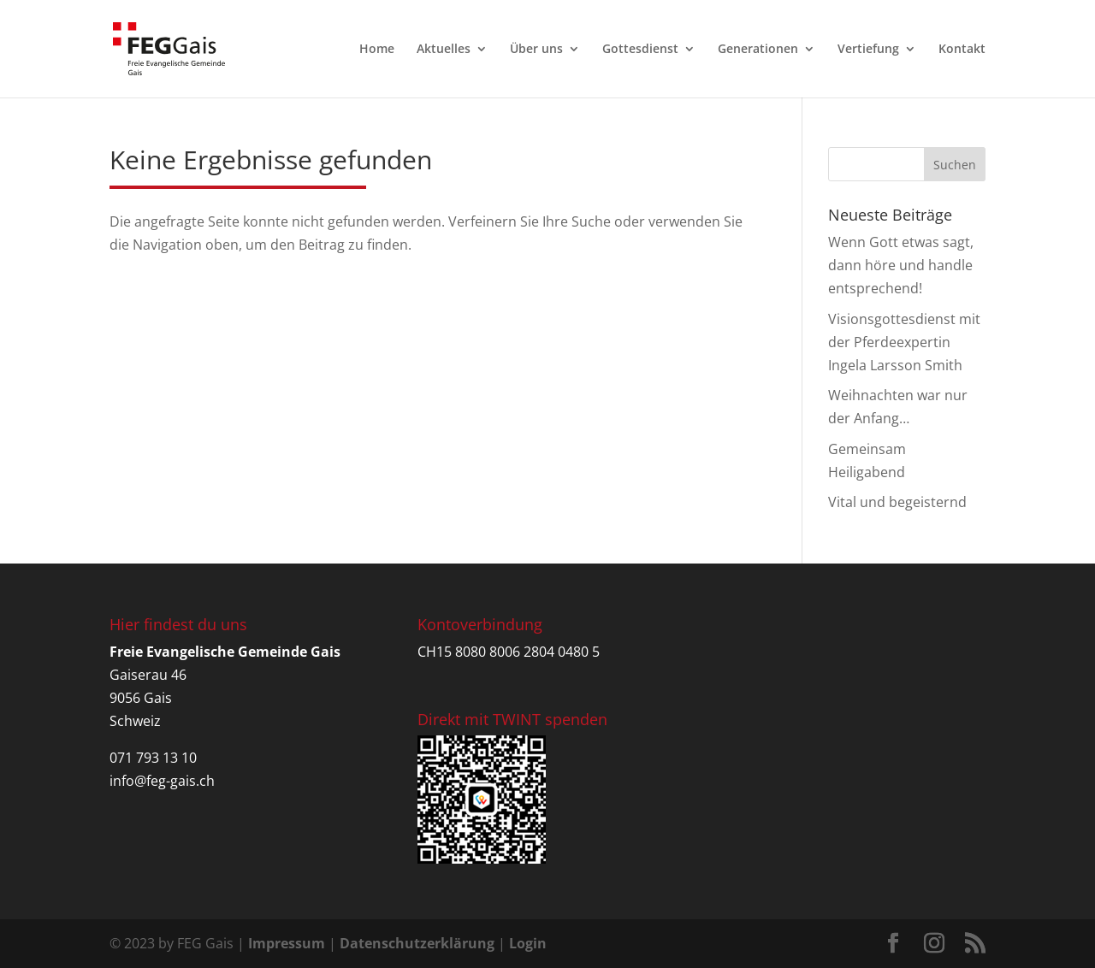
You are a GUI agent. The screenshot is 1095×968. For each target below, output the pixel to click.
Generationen (758, 49)
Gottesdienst (640, 49)
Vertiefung (868, 49)
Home (376, 49)
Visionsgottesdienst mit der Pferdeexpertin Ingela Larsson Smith (904, 342)
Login (528, 943)
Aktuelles (444, 49)
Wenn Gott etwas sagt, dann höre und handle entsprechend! (901, 265)
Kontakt (962, 49)
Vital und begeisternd (897, 502)
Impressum (286, 943)
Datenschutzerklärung (417, 943)
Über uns (536, 49)
